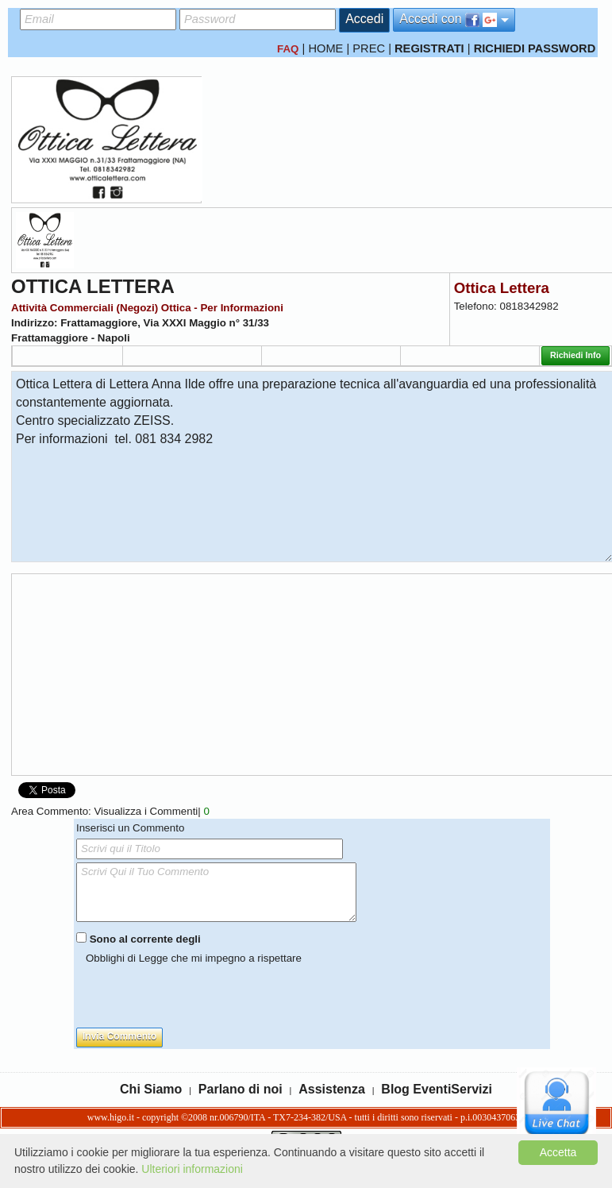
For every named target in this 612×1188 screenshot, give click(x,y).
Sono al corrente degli (145, 939)
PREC (368, 48)
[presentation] (197, 997)
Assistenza (331, 1089)
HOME (325, 48)
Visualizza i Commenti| (151, 811)
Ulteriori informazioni (192, 1169)
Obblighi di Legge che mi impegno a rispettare (194, 958)
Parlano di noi (240, 1089)
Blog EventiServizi (436, 1089)
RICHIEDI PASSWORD (535, 48)
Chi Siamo (151, 1089)
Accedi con (454, 19)
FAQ (287, 49)
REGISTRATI (429, 48)
